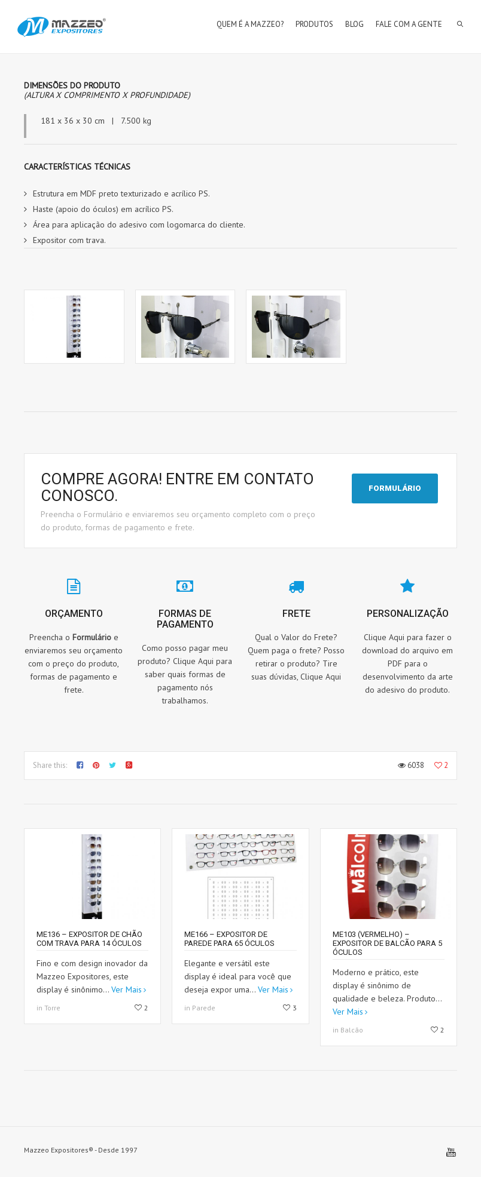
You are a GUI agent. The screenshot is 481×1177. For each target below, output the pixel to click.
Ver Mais (126, 989)
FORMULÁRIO (395, 488)
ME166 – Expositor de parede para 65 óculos (229, 939)
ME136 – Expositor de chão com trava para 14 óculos (89, 939)
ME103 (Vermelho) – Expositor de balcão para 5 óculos (387, 943)
